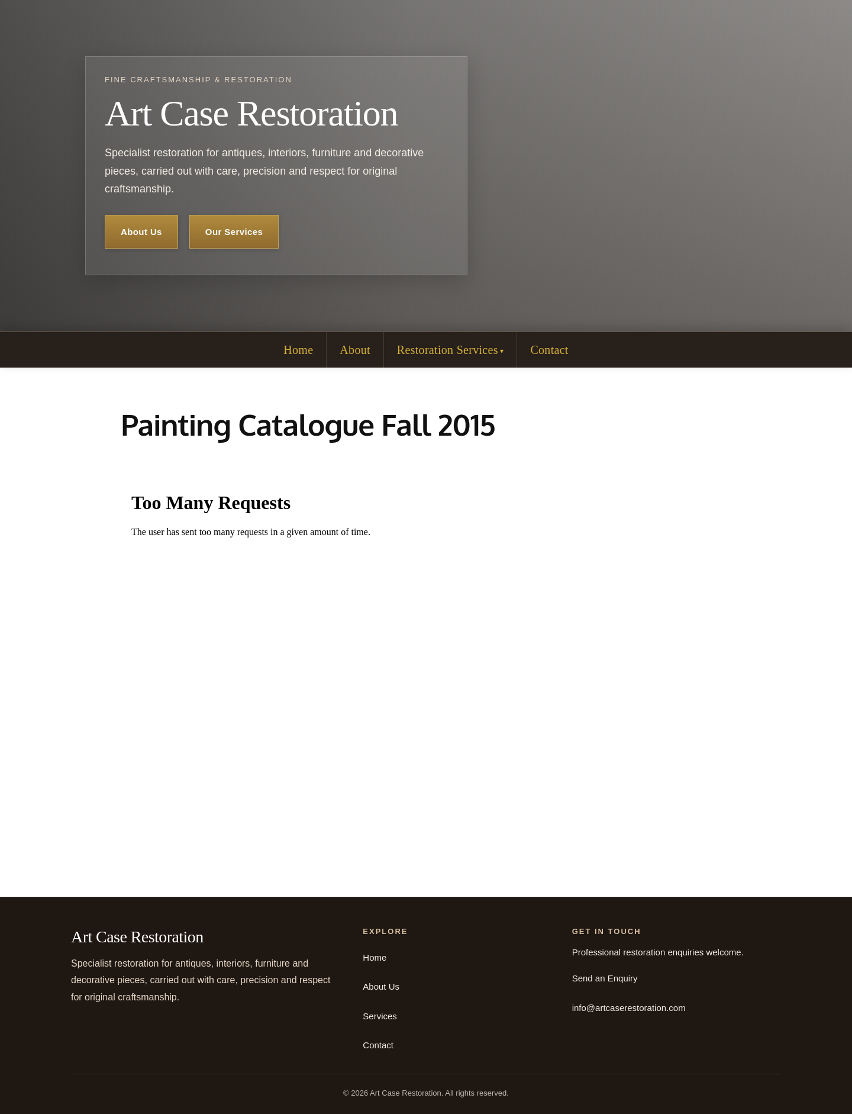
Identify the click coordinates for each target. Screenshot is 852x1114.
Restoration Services (447, 349)
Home (298, 349)
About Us (141, 232)
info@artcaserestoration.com (629, 1008)
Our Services (234, 232)
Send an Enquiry (605, 978)
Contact (549, 349)
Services (380, 1016)
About (355, 349)
